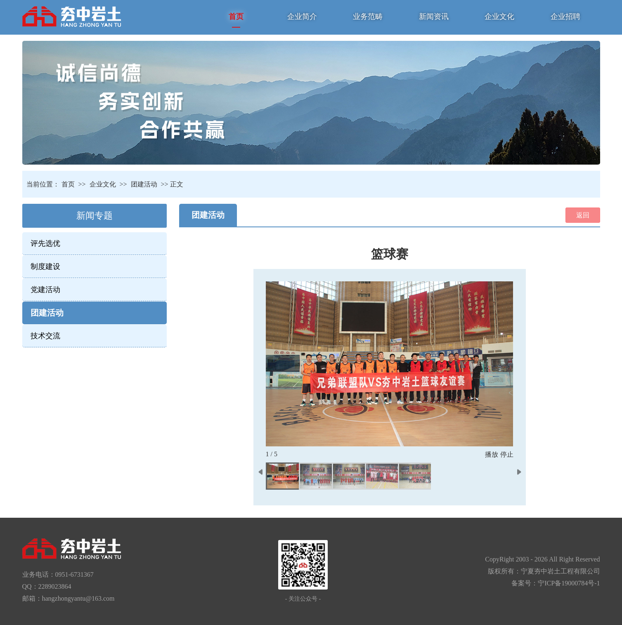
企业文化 (499, 16)
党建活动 (45, 289)
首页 (236, 16)
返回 (582, 215)
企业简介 (302, 16)
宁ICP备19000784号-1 (569, 583)
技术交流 (45, 336)
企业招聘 (565, 16)
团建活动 (144, 184)
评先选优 (45, 243)
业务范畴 (368, 16)
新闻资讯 (434, 16)
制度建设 (45, 266)
